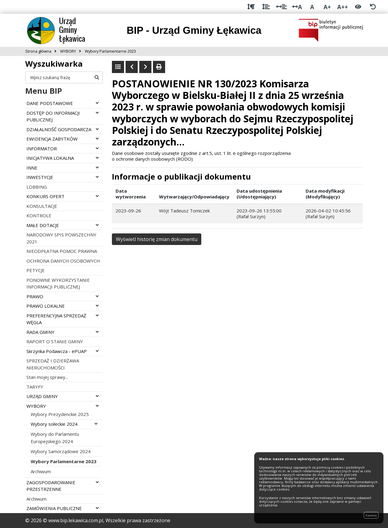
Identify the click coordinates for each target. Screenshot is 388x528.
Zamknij (371, 515)
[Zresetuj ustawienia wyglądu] (373, 7)
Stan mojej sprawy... (47, 377)
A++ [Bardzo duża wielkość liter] (342, 7)
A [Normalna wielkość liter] (312, 7)
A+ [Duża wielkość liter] (327, 7)
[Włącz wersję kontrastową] (358, 7)
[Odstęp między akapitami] (251, 7)
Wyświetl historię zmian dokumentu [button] (156, 239)
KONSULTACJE (41, 206)
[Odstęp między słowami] (281, 7)
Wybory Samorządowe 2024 (61, 451)
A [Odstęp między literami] (297, 7)
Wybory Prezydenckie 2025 (60, 414)
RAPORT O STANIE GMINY (54, 341)
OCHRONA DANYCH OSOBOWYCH (63, 261)
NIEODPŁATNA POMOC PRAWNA (61, 251)
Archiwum (41, 471)
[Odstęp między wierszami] (266, 7)
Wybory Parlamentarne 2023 (63, 461)
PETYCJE (35, 270)
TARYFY (34, 387)
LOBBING (36, 187)
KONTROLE (38, 215)
